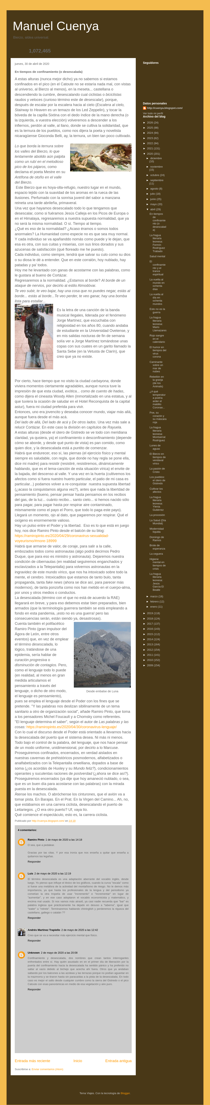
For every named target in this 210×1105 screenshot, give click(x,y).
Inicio (77, 1061)
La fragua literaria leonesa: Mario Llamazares (158, 324)
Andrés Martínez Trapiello (44, 929)
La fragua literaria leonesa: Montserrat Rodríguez (157, 434)
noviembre (156, 166)
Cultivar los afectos (156, 490)
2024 (150, 132)
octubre (155, 175)
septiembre (156, 180)
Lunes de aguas (155, 447)
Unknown (34, 952)
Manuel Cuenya (56, 26)
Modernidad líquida (157, 530)
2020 (150, 153)
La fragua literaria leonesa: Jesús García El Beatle (157, 581)
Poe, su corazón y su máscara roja (158, 417)
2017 (150, 623)
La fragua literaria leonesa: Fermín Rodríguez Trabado (157, 243)
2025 (150, 127)
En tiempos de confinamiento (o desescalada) (158, 221)
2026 (150, 122)
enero (154, 606)
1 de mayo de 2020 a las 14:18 (64, 839)
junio (153, 199)
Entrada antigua (118, 1061)
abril (153, 209)
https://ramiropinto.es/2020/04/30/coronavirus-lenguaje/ (71, 727)
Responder (34, 861)
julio (153, 193)
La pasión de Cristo (157, 470)
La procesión (157, 515)
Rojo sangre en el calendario (157, 338)
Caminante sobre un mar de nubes (156, 366)
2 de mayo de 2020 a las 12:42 (79, 929)
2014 (150, 639)
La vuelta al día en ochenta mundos (156, 299)
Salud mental (157, 256)
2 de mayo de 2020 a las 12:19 (52, 873)
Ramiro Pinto (36, 839)
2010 (150, 660)
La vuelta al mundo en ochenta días (157, 284)
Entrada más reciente (32, 1061)
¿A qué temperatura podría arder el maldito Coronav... (157, 399)
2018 (150, 618)
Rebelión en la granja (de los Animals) (157, 381)
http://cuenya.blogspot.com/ (165, 108)
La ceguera (156, 553)
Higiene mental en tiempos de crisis (158, 564)
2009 (150, 665)
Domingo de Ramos (157, 539)
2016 (150, 628)
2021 (150, 148)
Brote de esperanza (157, 547)
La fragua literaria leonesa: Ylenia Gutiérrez (156, 503)
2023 (150, 138)
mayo (154, 204)
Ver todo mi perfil (153, 113)
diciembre (156, 158)
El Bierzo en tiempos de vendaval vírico (158, 458)
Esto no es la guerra (157, 310)
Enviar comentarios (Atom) (47, 1069)
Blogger (125, 1093)
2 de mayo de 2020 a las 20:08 (59, 952)
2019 (150, 613)
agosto (154, 188)
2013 (150, 644)
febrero (155, 601)
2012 (150, 649)
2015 (150, 634)
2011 (150, 654)
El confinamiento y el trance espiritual (157, 268)
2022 (150, 143)
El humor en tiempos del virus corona (158, 352)
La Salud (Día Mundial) (158, 522)
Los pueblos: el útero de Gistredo (157, 480)
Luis (30, 873)
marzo (154, 596)
